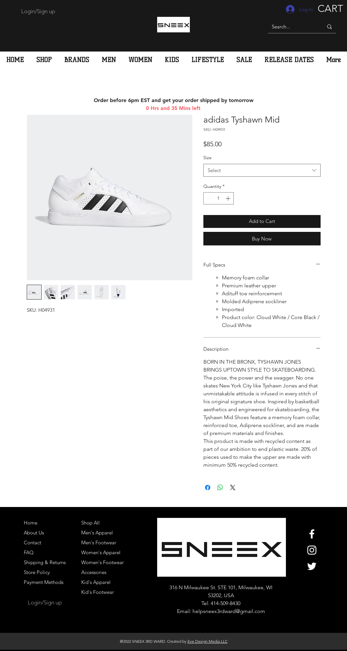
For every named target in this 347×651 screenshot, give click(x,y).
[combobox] (262, 170)
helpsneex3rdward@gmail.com (228, 611)
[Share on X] (233, 487)
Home (30, 523)
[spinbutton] (219, 198)
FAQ (29, 552)
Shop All (90, 523)
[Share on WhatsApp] (220, 487)
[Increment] (229, 198)
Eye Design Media (204, 641)
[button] (108, 60)
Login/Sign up (38, 11)
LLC (223, 641)
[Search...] (290, 26)
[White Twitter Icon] (312, 566)
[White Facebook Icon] (312, 534)
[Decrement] (208, 198)
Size (207, 158)
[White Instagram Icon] (312, 550)
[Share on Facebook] (208, 487)
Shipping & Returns (45, 562)
